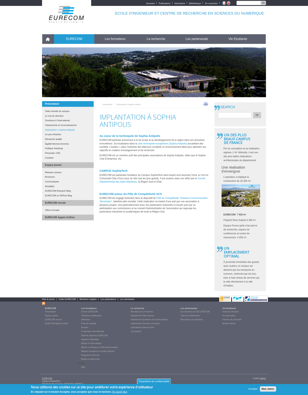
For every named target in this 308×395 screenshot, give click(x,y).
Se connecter (211, 3)
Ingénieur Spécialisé (90, 339)
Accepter (253, 390)
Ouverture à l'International (57, 120)
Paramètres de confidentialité (154, 382)
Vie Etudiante (237, 39)
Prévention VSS (52, 153)
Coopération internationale (92, 331)
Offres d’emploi (52, 210)
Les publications (108, 299)
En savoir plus (119, 393)
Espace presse (53, 165)
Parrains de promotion (232, 319)
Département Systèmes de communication (149, 319)
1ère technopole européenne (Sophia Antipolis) (163, 143)
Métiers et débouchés (90, 359)
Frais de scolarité (88, 323)
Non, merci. (268, 390)
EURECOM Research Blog (58, 191)
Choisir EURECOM (89, 312)
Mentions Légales (88, 299)
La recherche (156, 39)
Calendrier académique (91, 316)
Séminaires (179, 3)
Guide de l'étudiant (230, 312)
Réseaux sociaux (53, 172)
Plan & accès (48, 299)
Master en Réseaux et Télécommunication (99, 347)
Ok (263, 3)
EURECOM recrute (55, 202)
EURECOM (74, 39)
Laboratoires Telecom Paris (142, 327)
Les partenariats (197, 39)
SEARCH (227, 107)
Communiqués (52, 181)
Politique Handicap (54, 148)
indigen (263, 378)
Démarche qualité (53, 139)
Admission (85, 319)
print (206, 103)
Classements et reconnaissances (61, 125)
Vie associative (229, 316)
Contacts (49, 158)
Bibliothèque (195, 3)
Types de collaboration (190, 316)
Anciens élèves (229, 323)
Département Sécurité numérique (145, 323)
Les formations (115, 39)
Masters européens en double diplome (98, 351)
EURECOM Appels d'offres (60, 217)
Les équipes (136, 331)
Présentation (52, 103)
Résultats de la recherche (142, 312)
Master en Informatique (91, 343)
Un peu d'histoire (53, 134)
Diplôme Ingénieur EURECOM (94, 335)
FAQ (83, 367)
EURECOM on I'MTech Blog (58, 195)
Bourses (84, 327)
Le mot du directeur (54, 116)
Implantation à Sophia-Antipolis (60, 130)
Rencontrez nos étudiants (192, 319)
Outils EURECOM (67, 299)
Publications (164, 3)
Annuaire (150, 3)
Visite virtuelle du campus (57, 111)
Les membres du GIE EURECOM (195, 312)
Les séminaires (127, 299)
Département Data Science (142, 316)
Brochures (50, 177)
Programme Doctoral (90, 355)
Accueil (49, 39)
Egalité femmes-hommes (57, 144)
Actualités (49, 186)
